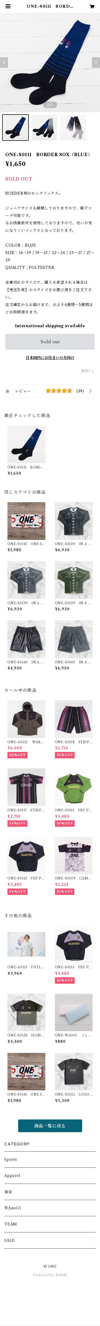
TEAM (10, 1224)
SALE (9, 1240)
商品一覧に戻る (50, 1125)
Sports (10, 1159)
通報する (88, 371)
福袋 (8, 1191)
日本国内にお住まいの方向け (50, 357)
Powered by (50, 1275)
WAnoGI (12, 1208)
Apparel (12, 1175)
